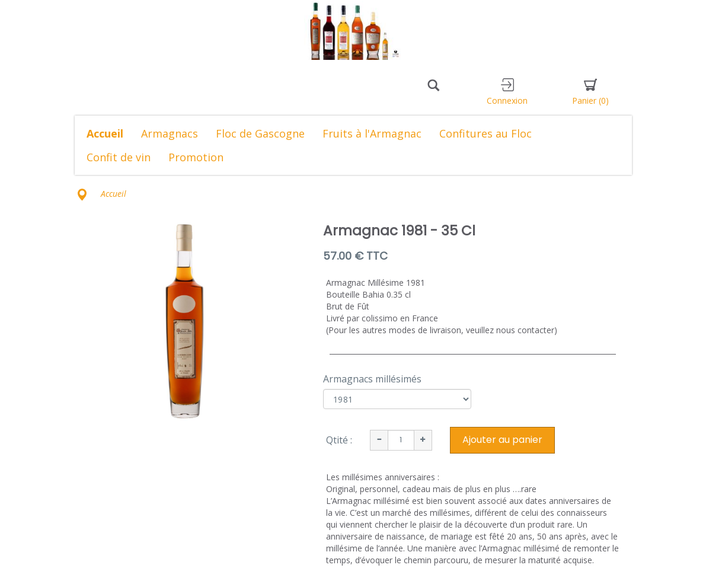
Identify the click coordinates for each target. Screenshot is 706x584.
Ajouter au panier (502, 439)
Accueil (105, 133)
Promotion (195, 157)
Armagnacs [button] (169, 133)
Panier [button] (590, 92)
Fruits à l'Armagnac (371, 133)
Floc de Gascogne (260, 133)
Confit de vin (119, 157)
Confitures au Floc (485, 133)
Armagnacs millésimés (372, 378)
